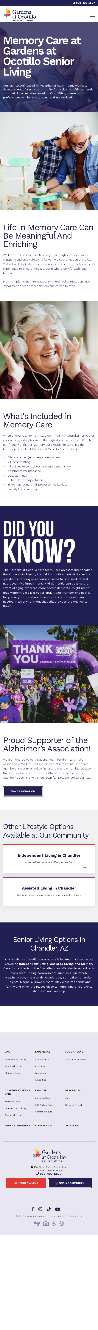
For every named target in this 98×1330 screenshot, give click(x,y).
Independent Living (33, 964)
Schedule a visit (26, 1183)
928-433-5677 (84, 2)
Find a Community (69, 1183)
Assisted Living (61, 964)
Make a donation (23, 791)
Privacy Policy (75, 1216)
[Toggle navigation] (92, 16)
